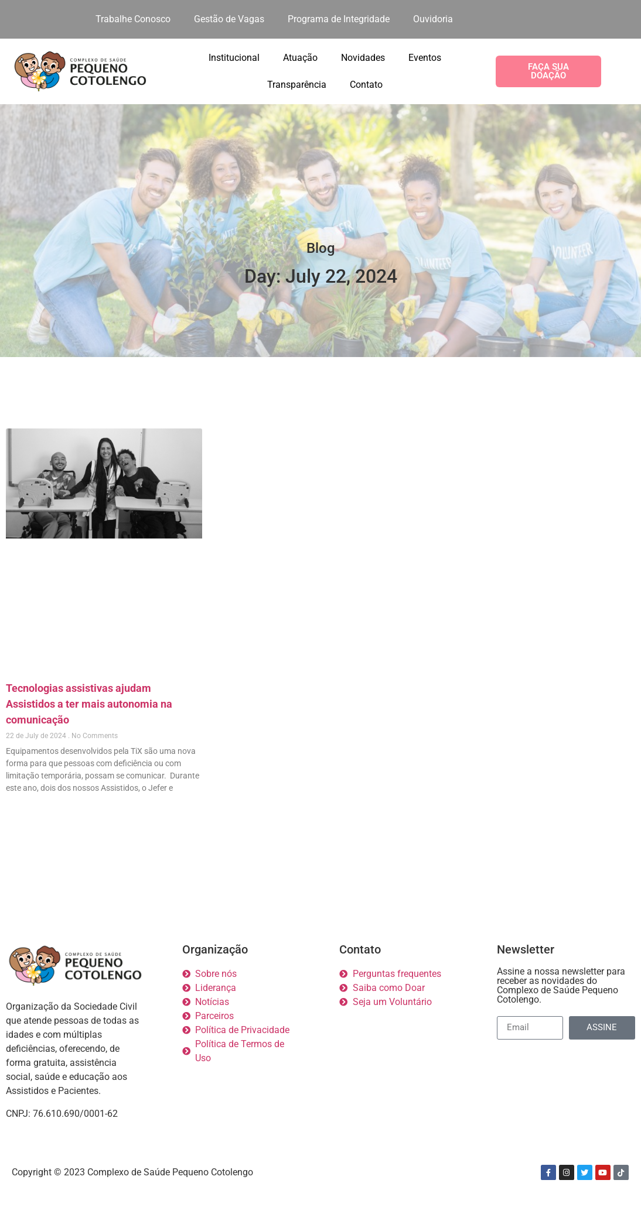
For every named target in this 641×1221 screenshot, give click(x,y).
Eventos (424, 57)
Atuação (300, 57)
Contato (366, 84)
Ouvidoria (433, 19)
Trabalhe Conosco (133, 19)
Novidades (363, 57)
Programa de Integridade (339, 19)
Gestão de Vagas (229, 19)
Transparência (296, 84)
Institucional (234, 57)
